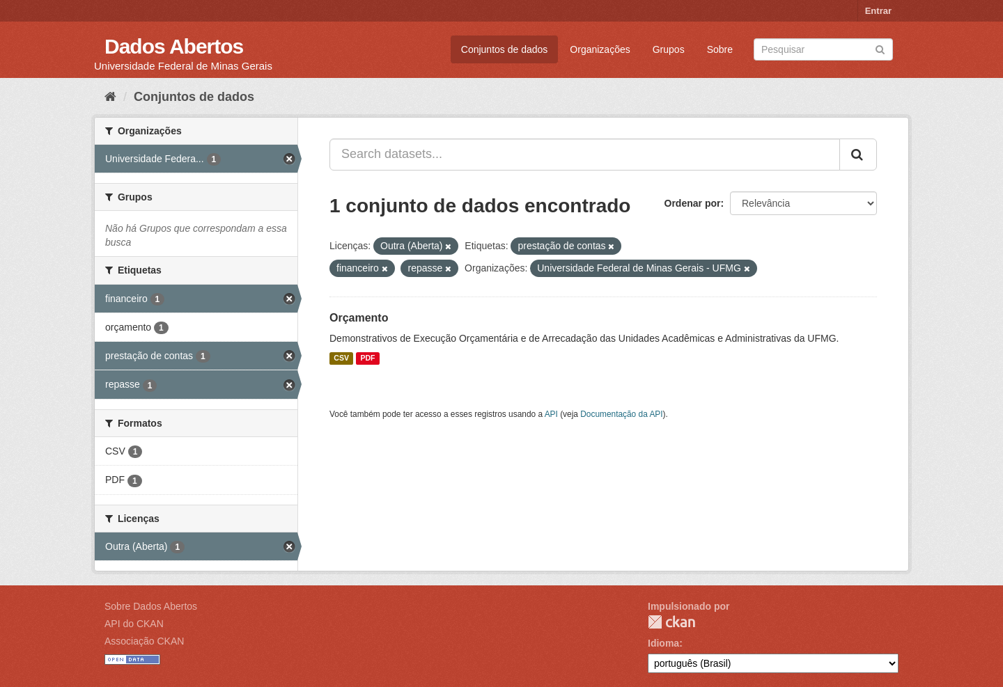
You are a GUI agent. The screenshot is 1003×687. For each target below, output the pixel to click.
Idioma (663, 643)
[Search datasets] (823, 49)
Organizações (600, 49)
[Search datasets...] (584, 155)
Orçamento (358, 318)
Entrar (878, 11)
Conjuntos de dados (504, 49)
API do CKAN (134, 623)
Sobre (720, 49)
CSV (341, 358)
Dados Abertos (173, 46)
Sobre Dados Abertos (150, 606)
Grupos (669, 49)
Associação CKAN (144, 641)
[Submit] (880, 48)
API (551, 414)
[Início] (110, 97)
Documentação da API (621, 414)
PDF (367, 358)
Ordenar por (692, 203)
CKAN (671, 622)
